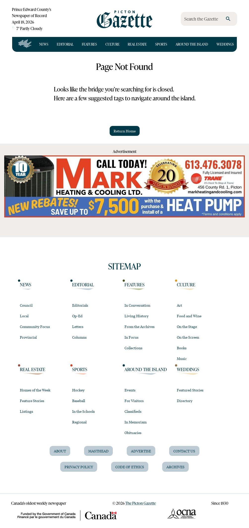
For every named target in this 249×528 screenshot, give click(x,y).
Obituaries (132, 432)
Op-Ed (77, 315)
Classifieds (132, 411)
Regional (79, 421)
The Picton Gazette (140, 503)
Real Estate (137, 44)
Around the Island (192, 44)
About (60, 450)
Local (24, 315)
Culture (112, 44)
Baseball (78, 400)
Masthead (98, 450)
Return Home (125, 130)
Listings (26, 411)
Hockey (78, 389)
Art (179, 305)
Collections (133, 347)
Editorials (80, 305)
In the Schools (83, 411)
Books (182, 347)
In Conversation (137, 305)
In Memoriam (135, 421)
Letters (77, 326)
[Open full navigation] (25, 44)
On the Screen (188, 337)
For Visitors (134, 400)
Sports (161, 44)
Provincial (28, 337)
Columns (79, 337)
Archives (175, 466)
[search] (228, 18)
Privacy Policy (78, 466)
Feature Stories (32, 400)
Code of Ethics (129, 466)
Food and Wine (189, 315)
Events (129, 389)
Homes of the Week (35, 389)
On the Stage (187, 326)
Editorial (65, 44)
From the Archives (139, 326)
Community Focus (35, 326)
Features (89, 44)
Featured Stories (190, 389)
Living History (136, 315)
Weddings (225, 44)
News (43, 44)
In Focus (131, 337)
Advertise (141, 450)
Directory (184, 400)
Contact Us (184, 450)
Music (182, 358)
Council (26, 305)
